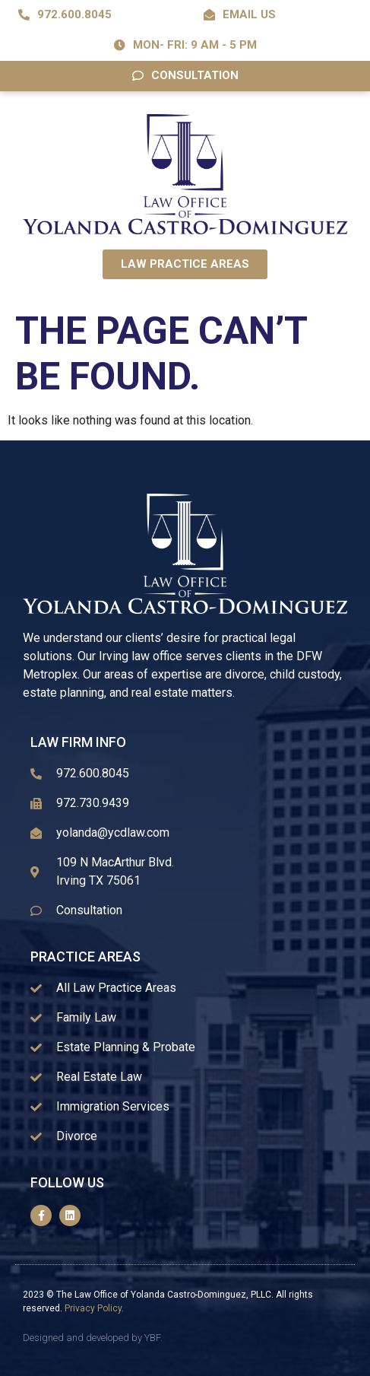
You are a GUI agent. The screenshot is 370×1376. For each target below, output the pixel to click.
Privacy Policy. (94, 1308)
